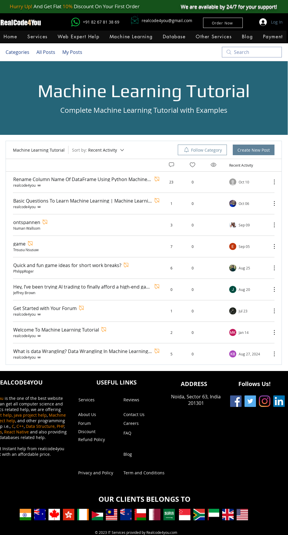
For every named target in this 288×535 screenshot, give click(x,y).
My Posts (72, 52)
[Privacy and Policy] (95, 472)
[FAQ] (140, 433)
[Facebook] (236, 401)
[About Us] (90, 414)
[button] (131, 37)
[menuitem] (202, 150)
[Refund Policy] (95, 439)
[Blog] (140, 454)
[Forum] (95, 423)
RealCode (14, 22)
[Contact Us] (140, 414)
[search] (252, 52)
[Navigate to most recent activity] (248, 181)
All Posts (45, 52)
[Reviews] (140, 399)
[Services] (95, 399)
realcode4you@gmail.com (167, 20)
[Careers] (138, 423)
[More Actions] (271, 181)
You (36, 22)
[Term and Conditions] (144, 472)
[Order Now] (223, 23)
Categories (17, 52)
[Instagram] (264, 401)
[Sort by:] (98, 149)
